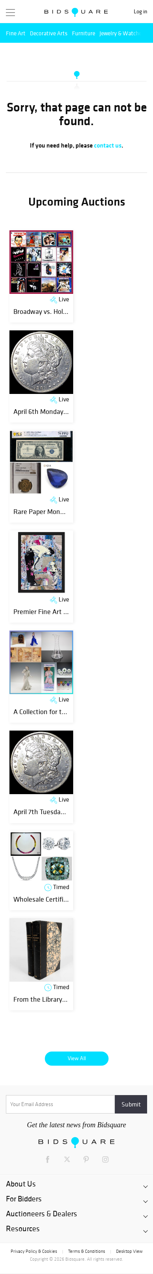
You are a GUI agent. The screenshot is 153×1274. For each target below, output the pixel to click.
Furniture (83, 33)
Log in (140, 12)
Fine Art (16, 33)
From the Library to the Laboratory (64, 999)
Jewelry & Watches (122, 33)
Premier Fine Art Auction (49, 611)
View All (77, 1058)
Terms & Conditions (86, 1251)
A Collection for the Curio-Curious (62, 711)
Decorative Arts (49, 33)
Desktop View (129, 1251)
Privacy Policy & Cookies (34, 1251)
